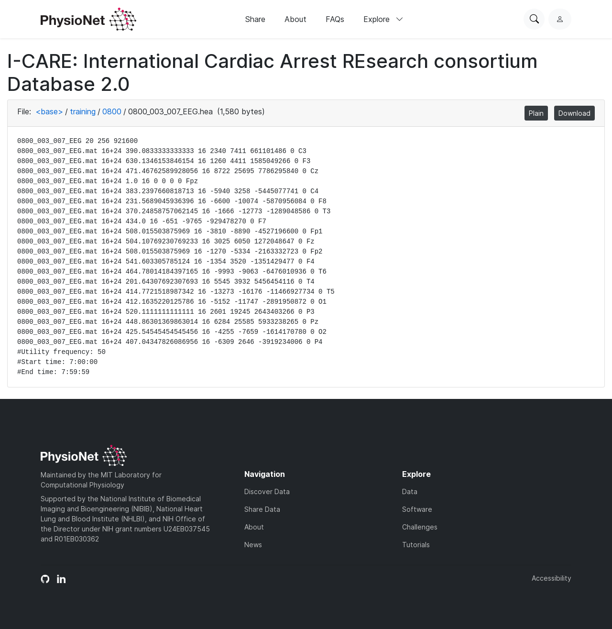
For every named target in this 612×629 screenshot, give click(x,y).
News (253, 545)
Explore (383, 19)
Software (417, 509)
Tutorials (416, 545)
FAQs (335, 19)
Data (409, 491)
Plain (536, 113)
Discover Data (267, 491)
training (83, 111)
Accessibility (551, 578)
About (295, 19)
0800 (111, 111)
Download (574, 113)
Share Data (262, 509)
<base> (49, 111)
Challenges (419, 527)
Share (255, 19)
